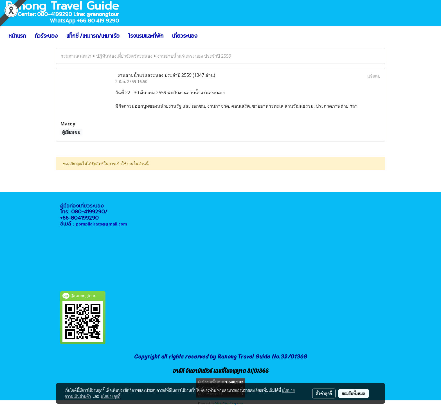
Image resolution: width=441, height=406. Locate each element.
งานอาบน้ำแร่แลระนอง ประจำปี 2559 (194, 56)
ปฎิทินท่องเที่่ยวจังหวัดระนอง (124, 56)
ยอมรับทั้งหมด (353, 393)
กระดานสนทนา (75, 56)
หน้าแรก (17, 35)
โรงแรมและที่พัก (145, 35)
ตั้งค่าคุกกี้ (324, 393)
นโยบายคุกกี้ (110, 396)
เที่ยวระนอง (184, 35)
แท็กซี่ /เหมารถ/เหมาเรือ (93, 35)
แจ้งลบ (374, 76)
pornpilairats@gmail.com (101, 224)
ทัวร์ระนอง (46, 35)
